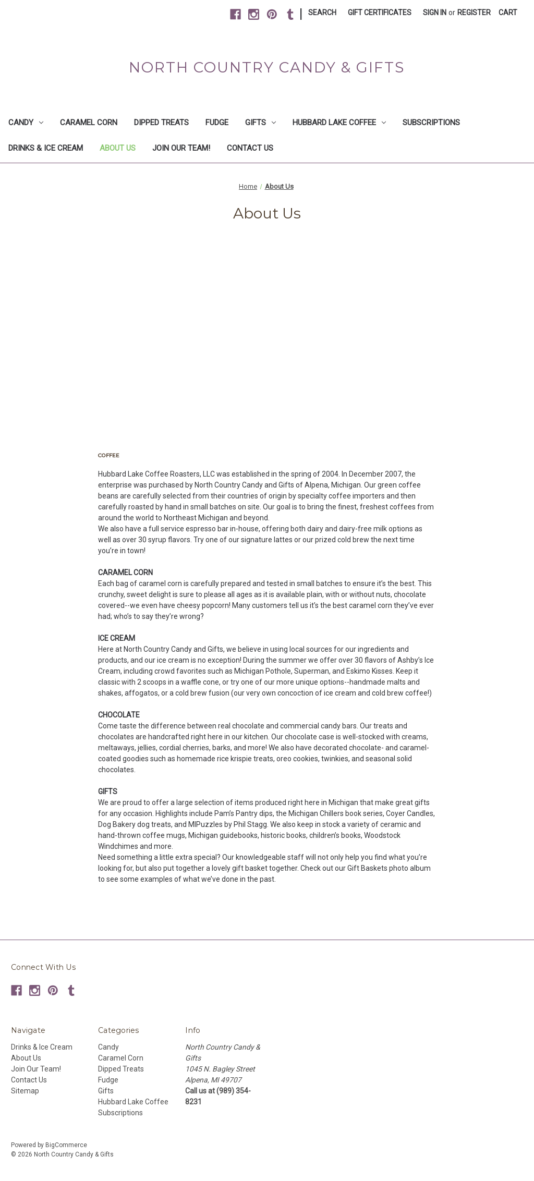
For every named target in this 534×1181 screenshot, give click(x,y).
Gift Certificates (379, 12)
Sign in (434, 12)
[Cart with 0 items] (508, 13)
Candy (25, 122)
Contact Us (250, 148)
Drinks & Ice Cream (45, 148)
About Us (118, 148)
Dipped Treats (161, 122)
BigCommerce (66, 1145)
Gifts (260, 122)
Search (322, 12)
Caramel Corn (88, 122)
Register (474, 12)
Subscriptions (431, 122)
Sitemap (25, 1091)
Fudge (216, 122)
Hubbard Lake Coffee (339, 122)
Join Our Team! (181, 148)
